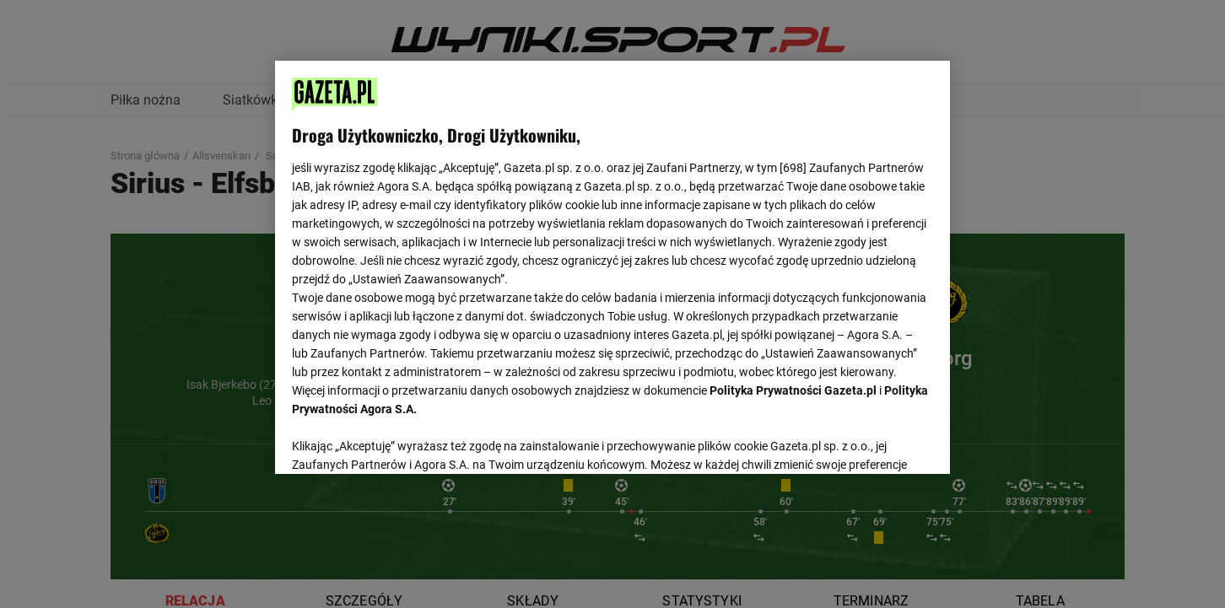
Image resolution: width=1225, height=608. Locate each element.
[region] (612, 266)
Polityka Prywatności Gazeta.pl (793, 390)
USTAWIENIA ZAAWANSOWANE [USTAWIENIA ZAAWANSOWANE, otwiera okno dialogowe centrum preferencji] (402, 440)
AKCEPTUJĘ (876, 441)
